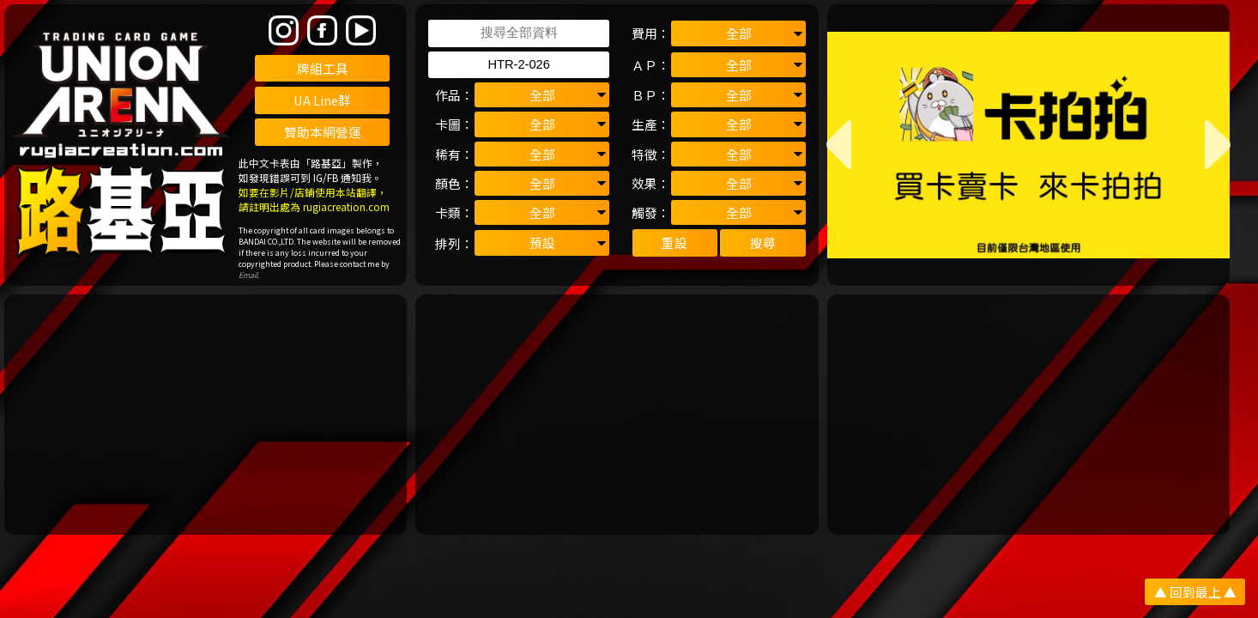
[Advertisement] (205, 414)
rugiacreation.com (346, 206)
